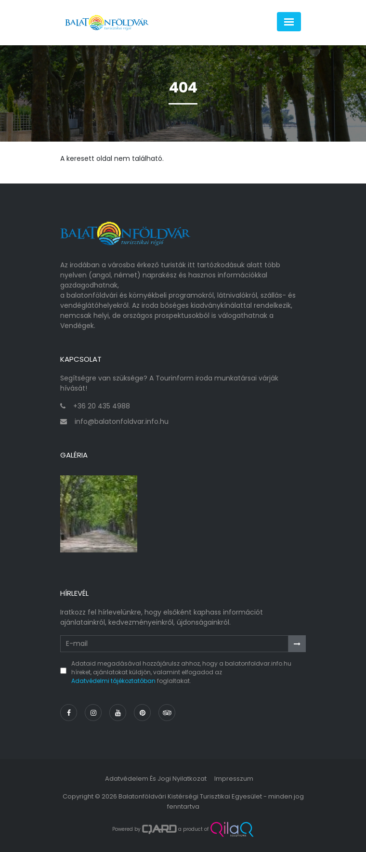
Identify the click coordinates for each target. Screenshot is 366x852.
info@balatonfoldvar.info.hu (122, 421)
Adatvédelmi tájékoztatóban (113, 681)
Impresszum (233, 778)
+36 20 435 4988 (101, 406)
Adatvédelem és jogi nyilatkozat (156, 778)
